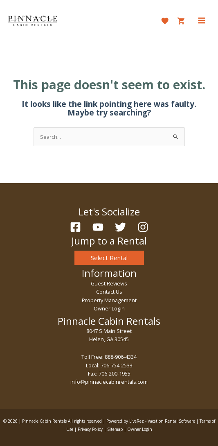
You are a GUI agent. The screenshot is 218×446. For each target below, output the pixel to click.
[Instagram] (142, 227)
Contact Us (109, 291)
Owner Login (109, 308)
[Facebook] (75, 227)
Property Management (109, 300)
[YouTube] (97, 227)
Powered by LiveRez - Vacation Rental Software (150, 421)
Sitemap (115, 429)
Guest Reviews (109, 283)
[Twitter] (120, 227)
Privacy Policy (90, 429)
